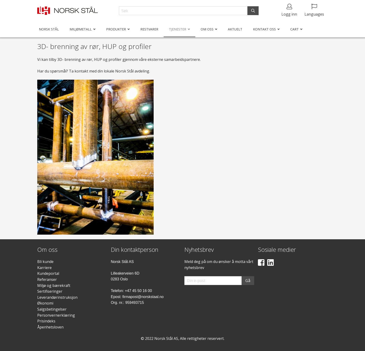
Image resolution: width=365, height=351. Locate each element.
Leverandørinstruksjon (57, 297)
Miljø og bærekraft (53, 285)
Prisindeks (46, 321)
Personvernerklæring (56, 315)
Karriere (44, 267)
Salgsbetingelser (52, 309)
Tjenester (177, 29)
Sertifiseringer (49, 291)
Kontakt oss (264, 29)
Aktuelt (235, 29)
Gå (247, 280)
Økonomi (45, 303)
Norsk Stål (49, 29)
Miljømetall (81, 29)
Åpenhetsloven (50, 327)
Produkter (116, 29)
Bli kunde (45, 261)
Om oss (207, 29)
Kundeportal (48, 273)
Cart (294, 29)
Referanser (47, 279)
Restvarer (149, 29)
